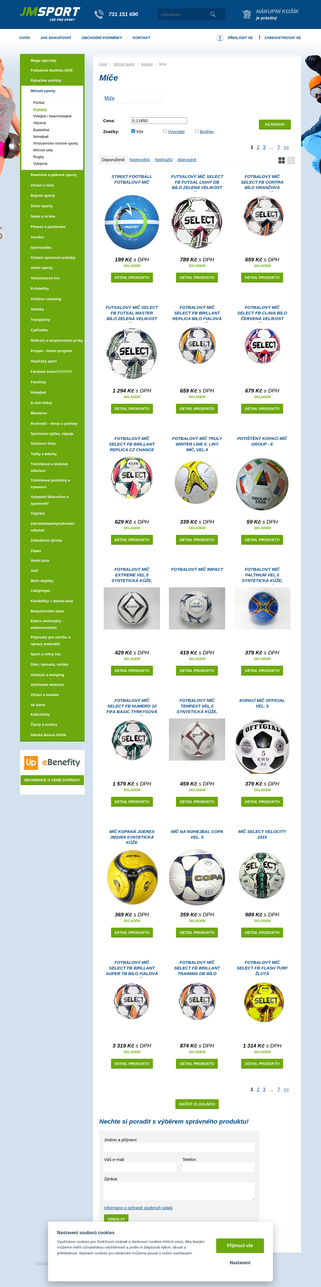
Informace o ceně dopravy (52, 780)
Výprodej (176, 131)
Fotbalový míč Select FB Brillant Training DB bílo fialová (197, 969)
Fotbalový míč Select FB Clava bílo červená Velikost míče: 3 (262, 314)
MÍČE (110, 98)
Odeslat (116, 1219)
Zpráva (110, 1178)
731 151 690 (123, 14)
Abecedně (186, 159)
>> (286, 147)
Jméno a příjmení (120, 1139)
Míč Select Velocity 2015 (262, 834)
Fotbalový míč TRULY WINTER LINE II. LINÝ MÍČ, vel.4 (197, 444)
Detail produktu (132, 277)
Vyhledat (212, 14)
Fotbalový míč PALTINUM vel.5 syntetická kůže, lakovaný (262, 576)
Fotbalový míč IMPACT (197, 569)
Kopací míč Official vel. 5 (262, 703)
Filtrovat (275, 124)
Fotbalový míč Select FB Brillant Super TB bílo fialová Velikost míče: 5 (132, 969)
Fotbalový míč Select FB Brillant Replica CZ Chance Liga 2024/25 (132, 445)
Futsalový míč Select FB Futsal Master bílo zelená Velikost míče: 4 (132, 314)
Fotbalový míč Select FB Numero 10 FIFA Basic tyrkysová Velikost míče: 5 (132, 707)
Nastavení (240, 1262)
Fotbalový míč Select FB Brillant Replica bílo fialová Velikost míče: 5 (196, 314)
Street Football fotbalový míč (132, 179)
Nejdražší (164, 159)
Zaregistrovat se (283, 38)
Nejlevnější (139, 159)
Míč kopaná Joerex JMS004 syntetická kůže (132, 837)
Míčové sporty (124, 64)
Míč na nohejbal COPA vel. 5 (197, 834)
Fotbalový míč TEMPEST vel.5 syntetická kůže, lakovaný (197, 707)
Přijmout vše (240, 1245)
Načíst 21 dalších (197, 1104)
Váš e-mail (114, 1159)
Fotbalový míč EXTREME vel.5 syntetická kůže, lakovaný (132, 576)
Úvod (103, 64)
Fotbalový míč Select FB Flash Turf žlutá (262, 968)
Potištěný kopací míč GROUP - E (262, 441)
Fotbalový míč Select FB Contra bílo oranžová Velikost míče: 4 (262, 183)
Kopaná (147, 64)
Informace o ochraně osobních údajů (138, 1207)
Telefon (189, 1159)
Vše (139, 131)
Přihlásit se (240, 38)
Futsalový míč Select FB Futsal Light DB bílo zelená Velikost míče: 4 (197, 183)
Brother (207, 131)
